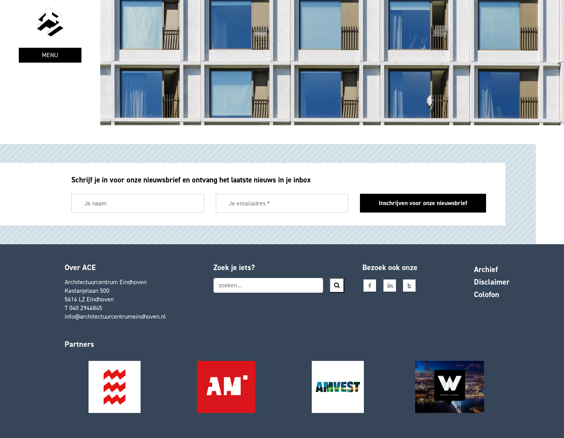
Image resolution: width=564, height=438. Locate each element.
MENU (50, 55)
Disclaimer (492, 282)
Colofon (486, 294)
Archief (486, 269)
